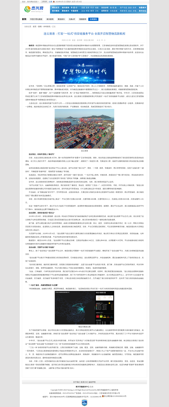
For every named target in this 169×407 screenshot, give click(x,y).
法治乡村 (105, 8)
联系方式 (84, 382)
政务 (88, 8)
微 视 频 (113, 8)
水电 (134, 11)
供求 (134, 8)
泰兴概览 (55, 11)
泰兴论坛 (142, 11)
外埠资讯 (46, 26)
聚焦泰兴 (65, 11)
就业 (130, 11)
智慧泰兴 (142, 8)
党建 (83, 8)
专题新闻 (74, 11)
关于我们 (76, 382)
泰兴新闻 (65, 8)
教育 (92, 11)
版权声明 (92, 382)
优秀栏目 (105, 11)
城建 (97, 8)
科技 (88, 11)
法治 (83, 11)
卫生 (97, 11)
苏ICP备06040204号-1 (58, 397)
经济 (92, 8)
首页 (34, 26)
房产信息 (123, 8)
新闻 (24, 19)
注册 (50, 2)
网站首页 (55, 8)
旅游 (130, 8)
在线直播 (113, 11)
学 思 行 (74, 8)
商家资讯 (123, 11)
